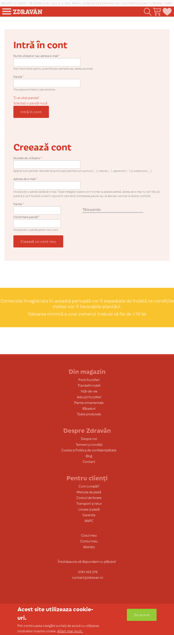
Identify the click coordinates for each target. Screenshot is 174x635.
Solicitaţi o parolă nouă (30, 103)
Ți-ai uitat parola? (26, 97)
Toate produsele (89, 414)
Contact (89, 461)
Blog (89, 455)
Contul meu (89, 541)
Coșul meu (89, 535)
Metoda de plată (89, 492)
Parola (18, 76)
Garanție (88, 514)
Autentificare (135, 3)
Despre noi (89, 438)
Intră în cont (31, 111)
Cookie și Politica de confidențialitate (88, 450)
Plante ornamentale (89, 402)
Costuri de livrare (88, 497)
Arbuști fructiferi (89, 396)
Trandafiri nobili (89, 385)
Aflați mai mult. (70, 630)
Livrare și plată (89, 509)
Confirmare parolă (26, 217)
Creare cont (162, 3)
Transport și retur (89, 503)
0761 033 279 (54, 3)
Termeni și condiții (89, 444)
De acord (141, 614)
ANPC (88, 520)
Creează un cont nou (38, 241)
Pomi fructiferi (88, 379)
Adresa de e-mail (25, 179)
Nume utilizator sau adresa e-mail (36, 56)
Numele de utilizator (27, 158)
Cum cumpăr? (89, 486)
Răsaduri (88, 408)
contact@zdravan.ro (101, 3)
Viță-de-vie (89, 391)
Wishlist (89, 546)
